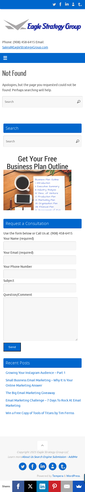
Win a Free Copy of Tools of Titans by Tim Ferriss (40, 413)
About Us (27, 457)
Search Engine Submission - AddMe (55, 457)
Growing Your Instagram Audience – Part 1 (36, 373)
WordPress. (73, 476)
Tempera (57, 476)
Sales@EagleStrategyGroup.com (25, 47)
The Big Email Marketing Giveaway (30, 393)
